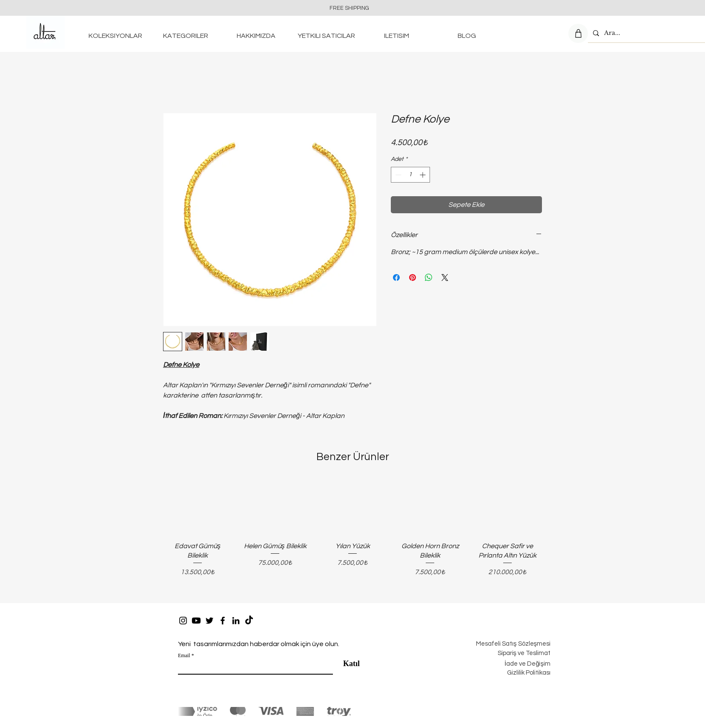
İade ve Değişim (527, 664)
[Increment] (423, 174)
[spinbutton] (410, 174)
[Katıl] (348, 664)
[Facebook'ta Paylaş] (396, 277)
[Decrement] (397, 174)
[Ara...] (645, 33)
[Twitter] (209, 620)
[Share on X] (445, 277)
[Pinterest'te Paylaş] (412, 277)
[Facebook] (223, 620)
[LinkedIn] (236, 620)
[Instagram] (183, 620)
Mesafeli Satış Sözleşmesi (513, 644)
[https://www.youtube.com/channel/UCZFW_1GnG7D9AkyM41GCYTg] (196, 620)
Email (184, 655)
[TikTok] (249, 620)
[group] (352, 535)
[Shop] (578, 33)
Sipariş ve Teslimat (524, 653)
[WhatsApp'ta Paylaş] (429, 277)
